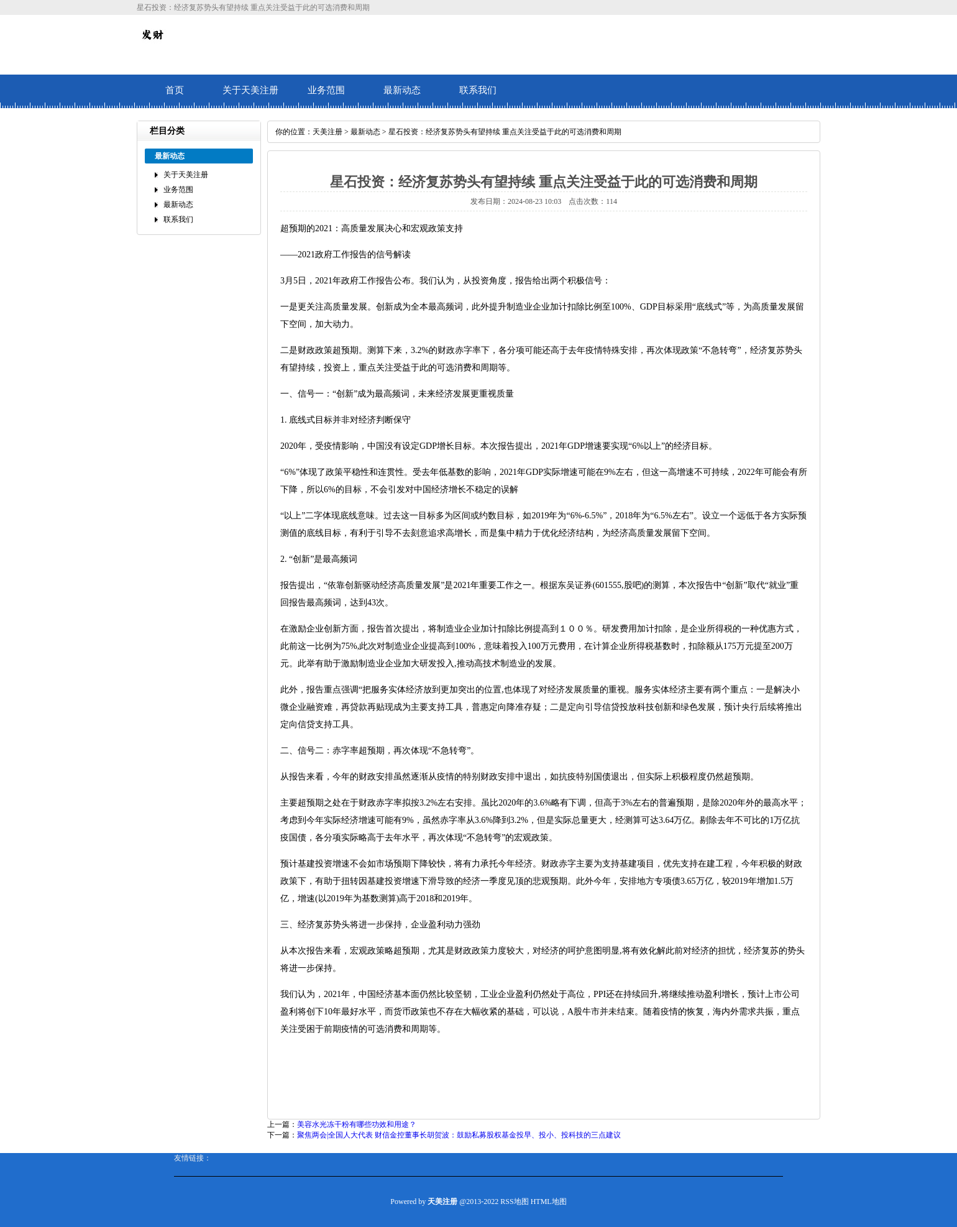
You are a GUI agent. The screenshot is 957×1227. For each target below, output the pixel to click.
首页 (174, 90)
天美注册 (327, 131)
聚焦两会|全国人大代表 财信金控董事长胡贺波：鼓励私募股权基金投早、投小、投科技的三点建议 (459, 1135)
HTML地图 (549, 1201)
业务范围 (326, 90)
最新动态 (402, 90)
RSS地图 (514, 1201)
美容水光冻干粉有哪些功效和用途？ (356, 1124)
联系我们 (478, 90)
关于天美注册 (250, 90)
